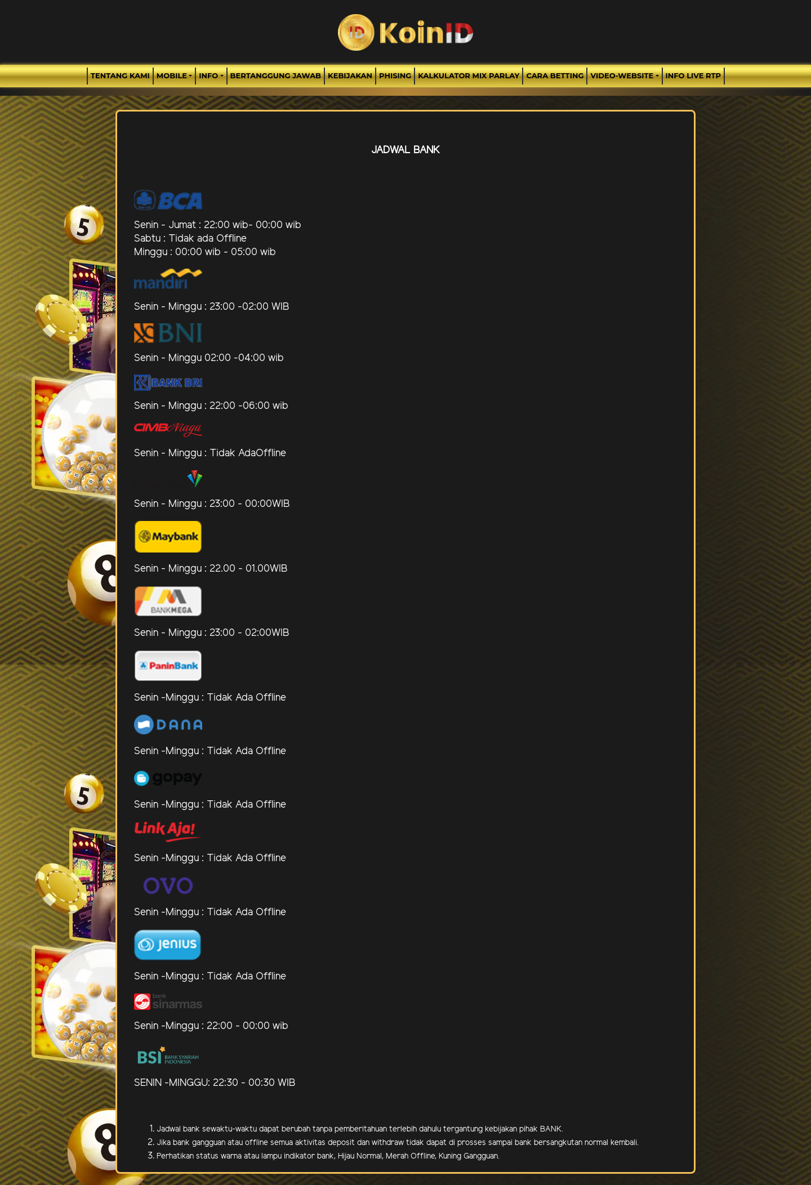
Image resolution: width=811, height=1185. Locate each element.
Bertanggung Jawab (275, 75)
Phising (395, 75)
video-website (621, 75)
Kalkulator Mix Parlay (468, 75)
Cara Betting (554, 75)
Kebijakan (350, 75)
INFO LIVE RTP (693, 75)
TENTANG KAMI (120, 75)
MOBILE (172, 75)
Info (208, 75)
